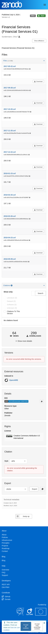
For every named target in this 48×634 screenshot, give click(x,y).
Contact (5, 551)
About (4, 535)
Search (40, 293)
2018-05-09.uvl (10, 259)
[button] (24, 437)
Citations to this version (13, 312)
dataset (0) (11, 301)
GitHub (6, 597)
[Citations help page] (12, 285)
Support (5, 575)
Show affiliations (39, 40)
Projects (5, 546)
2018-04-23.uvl (10, 238)
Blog (3, 560)
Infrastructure (7, 540)
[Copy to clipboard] (42, 401)
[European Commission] (40, 615)
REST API (6, 585)
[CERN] (20, 615)
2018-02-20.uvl (10, 195)
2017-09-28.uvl (10, 88)
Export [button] (34, 489)
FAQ (3, 572)
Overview (5, 570)
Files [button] (24, 61)
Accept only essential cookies (37, 626)
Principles (5, 543)
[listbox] (18, 461)
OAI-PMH (5, 587)
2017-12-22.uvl (10, 152)
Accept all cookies (26, 626)
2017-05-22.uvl (10, 66)
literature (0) (12, 298)
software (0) (11, 305)
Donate (6, 599)
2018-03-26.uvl (10, 216)
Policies (5, 537)
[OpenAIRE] (29, 615)
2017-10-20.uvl (10, 109)
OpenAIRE (13, 380)
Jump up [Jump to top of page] (22, 516)
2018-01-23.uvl (10, 173)
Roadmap (5, 548)
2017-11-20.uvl (10, 131)
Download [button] (38, 81)
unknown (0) (12, 308)
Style (6, 461)
